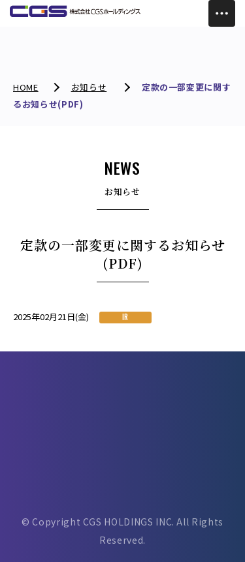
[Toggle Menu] (221, 13)
